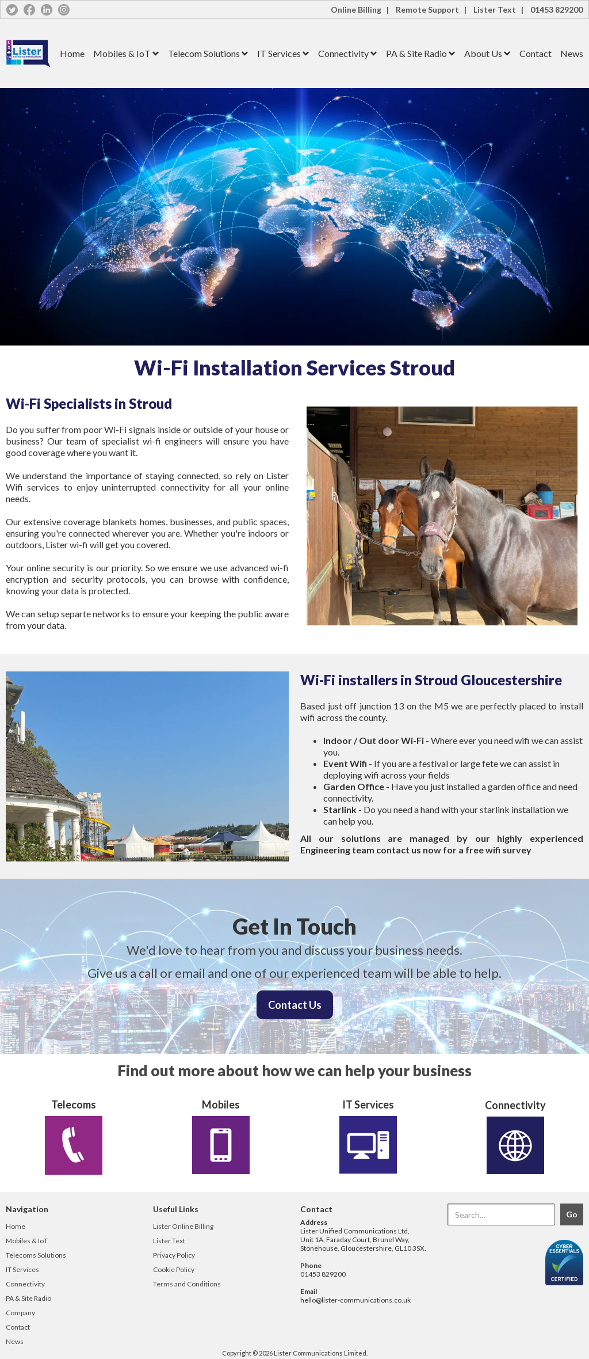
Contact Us (295, 1005)
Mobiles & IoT (122, 53)
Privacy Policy (174, 1255)
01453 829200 (556, 9)
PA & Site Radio (416, 53)
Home (72, 53)
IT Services (279, 53)
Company (20, 1312)
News (571, 53)
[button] (122, 54)
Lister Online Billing (183, 1226)
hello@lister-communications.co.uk (355, 1300)
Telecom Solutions (204, 53)
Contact (535, 53)
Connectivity (343, 53)
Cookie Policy (173, 1269)
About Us (483, 53)
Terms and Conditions (187, 1284)
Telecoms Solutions (36, 1255)
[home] (28, 53)
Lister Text (169, 1240)
